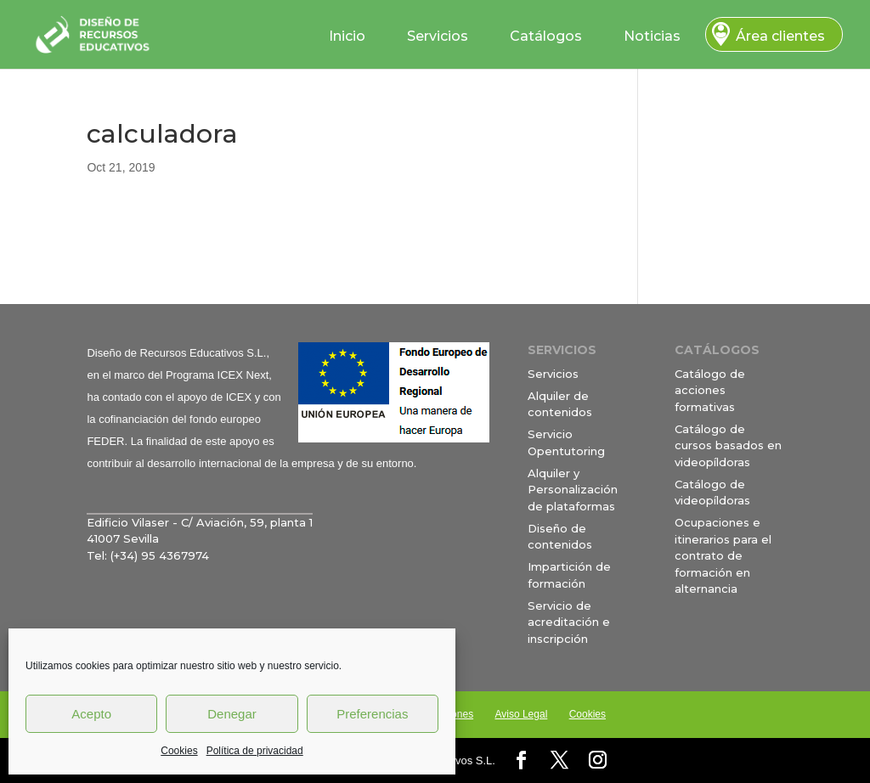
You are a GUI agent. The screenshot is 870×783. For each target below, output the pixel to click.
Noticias (652, 36)
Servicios (437, 36)
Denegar (232, 714)
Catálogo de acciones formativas (710, 390)
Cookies (179, 751)
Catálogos (546, 36)
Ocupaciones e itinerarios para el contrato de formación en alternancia (723, 555)
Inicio (347, 36)
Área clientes (780, 36)
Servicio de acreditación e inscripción (569, 622)
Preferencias (372, 714)
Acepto (91, 714)
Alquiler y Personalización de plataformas (573, 489)
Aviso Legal (520, 714)
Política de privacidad (254, 751)
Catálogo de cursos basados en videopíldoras (728, 445)
